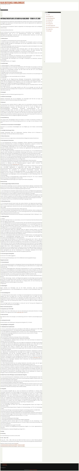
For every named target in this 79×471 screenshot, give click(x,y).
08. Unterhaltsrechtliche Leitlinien (52, 27)
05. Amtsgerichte (49, 21)
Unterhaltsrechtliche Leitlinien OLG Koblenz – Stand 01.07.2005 (12, 444)
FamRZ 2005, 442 (15, 164)
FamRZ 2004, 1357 (36, 357)
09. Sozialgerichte (49, 29)
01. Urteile (48, 14)
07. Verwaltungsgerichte (50, 25)
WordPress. (35, 469)
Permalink (16, 443)
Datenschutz (4, 465)
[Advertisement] (20, 8)
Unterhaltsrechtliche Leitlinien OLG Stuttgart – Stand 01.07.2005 (12, 446)
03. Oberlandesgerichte (50, 18)
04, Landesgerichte (49, 20)
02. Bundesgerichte (49, 16)
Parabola (31, 469)
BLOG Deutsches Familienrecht (12, 2)
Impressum (4, 464)
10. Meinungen (49, 30)
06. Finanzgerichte (49, 23)
